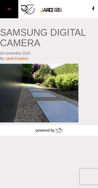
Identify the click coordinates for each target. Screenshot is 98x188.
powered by (49, 130)
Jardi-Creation (16, 58)
